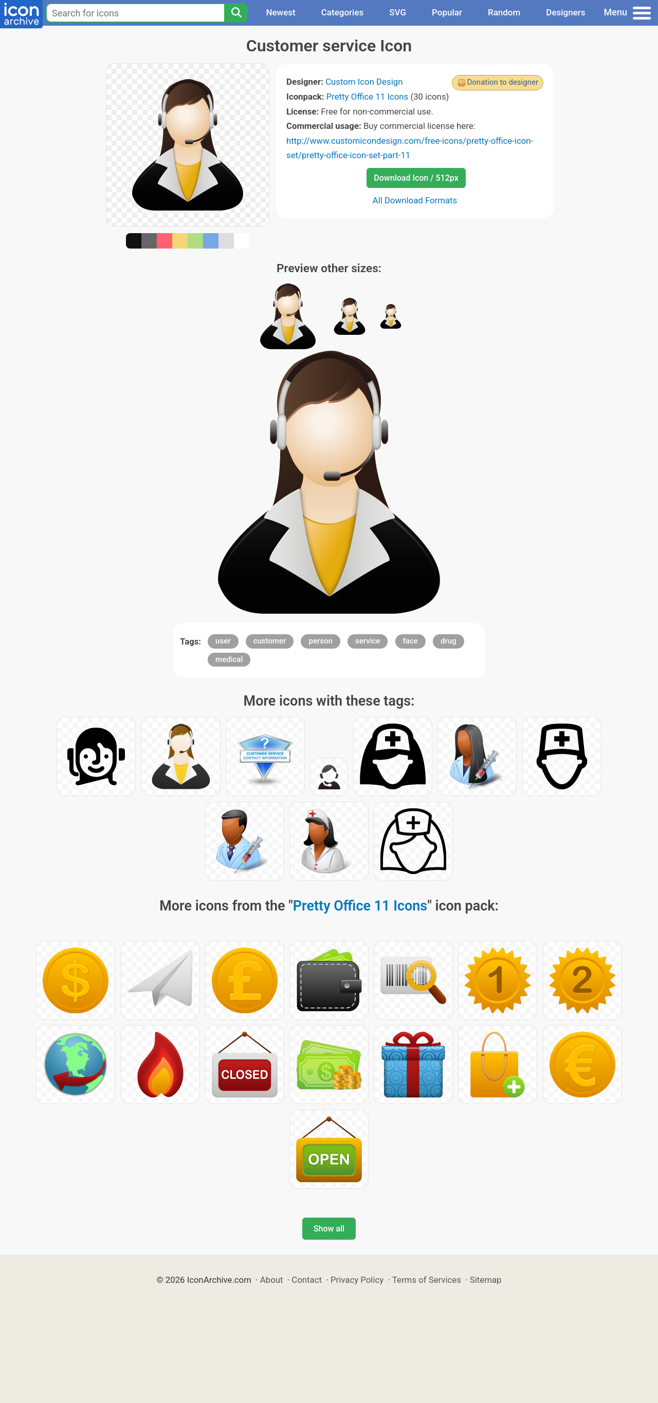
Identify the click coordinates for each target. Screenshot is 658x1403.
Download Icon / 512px (416, 178)
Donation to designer (502, 82)
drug (448, 641)
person (320, 641)
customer (269, 641)
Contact (306, 1280)
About (271, 1280)
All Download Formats (415, 200)
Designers (565, 12)
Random (504, 12)
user (222, 641)
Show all (329, 1229)
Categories (342, 12)
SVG (397, 12)
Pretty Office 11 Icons (367, 96)
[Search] (236, 13)
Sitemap (486, 1280)
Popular (447, 12)
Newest (280, 12)
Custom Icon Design (364, 82)
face (410, 641)
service (367, 641)
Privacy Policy (357, 1280)
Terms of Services (426, 1280)
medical (229, 659)
